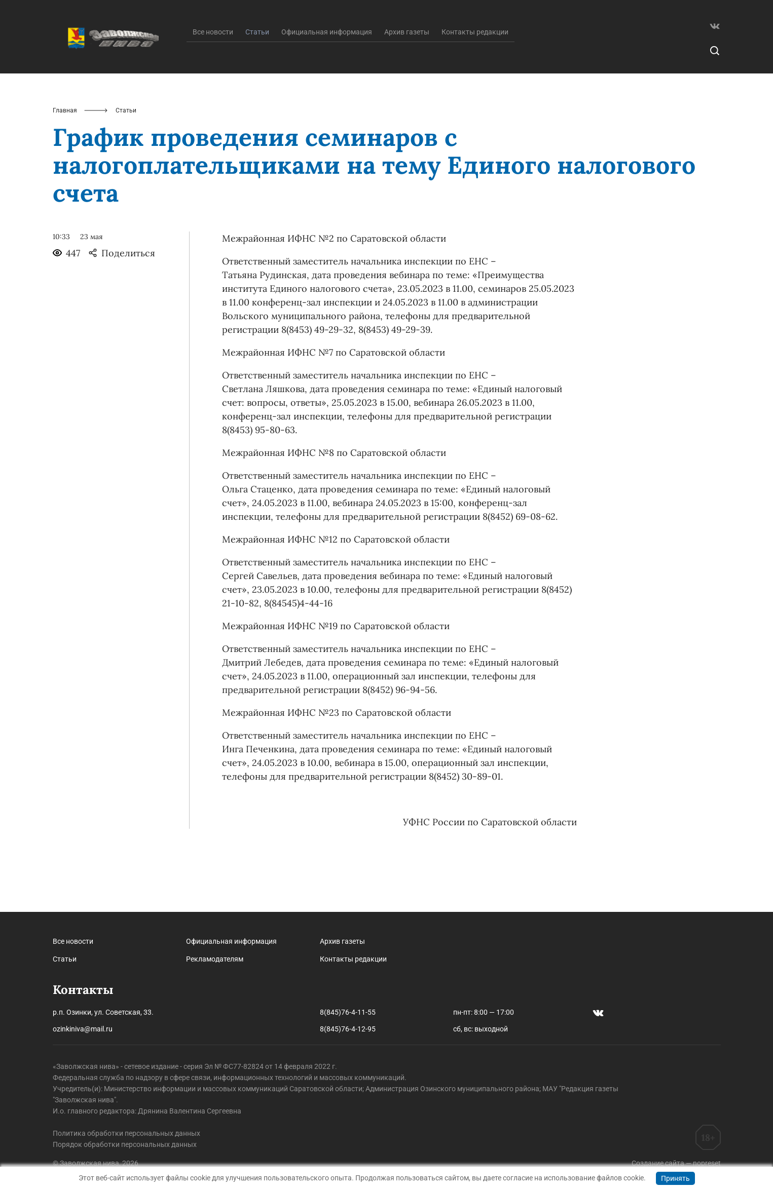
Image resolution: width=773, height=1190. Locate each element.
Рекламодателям (214, 959)
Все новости (213, 83)
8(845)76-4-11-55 (348, 1012)
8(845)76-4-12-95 (348, 1029)
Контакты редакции (474, 83)
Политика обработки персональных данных (126, 1133)
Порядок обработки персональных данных (125, 1144)
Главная (65, 161)
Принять (675, 1178)
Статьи (65, 959)
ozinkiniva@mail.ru (83, 1029)
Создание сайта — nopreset (676, 1163)
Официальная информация (326, 83)
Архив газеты (406, 83)
